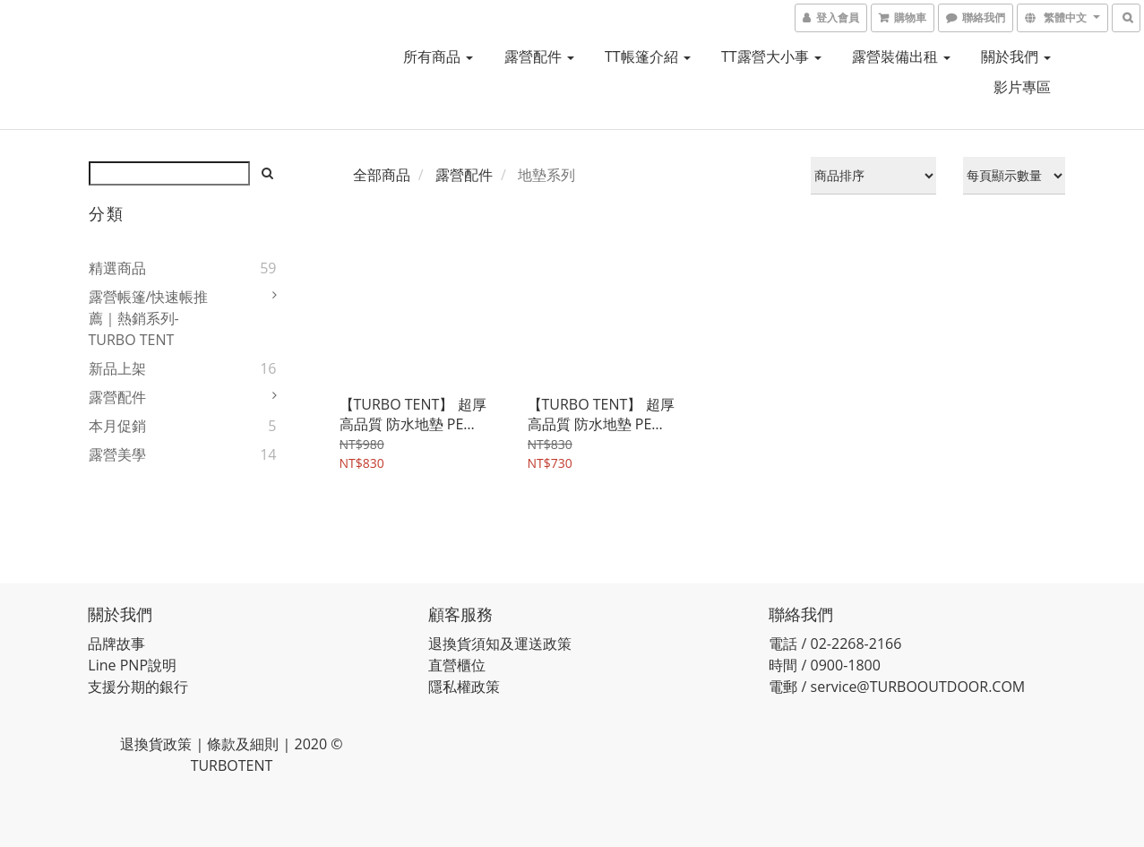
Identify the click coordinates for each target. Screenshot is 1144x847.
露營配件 (539, 56)
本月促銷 (117, 426)
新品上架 (117, 368)
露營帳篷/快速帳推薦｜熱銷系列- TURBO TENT (149, 318)
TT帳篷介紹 (648, 56)
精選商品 (117, 268)
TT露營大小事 (771, 56)
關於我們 (1016, 56)
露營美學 (117, 454)
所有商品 (438, 56)
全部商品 (381, 175)
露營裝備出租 (901, 56)
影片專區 (1022, 87)
